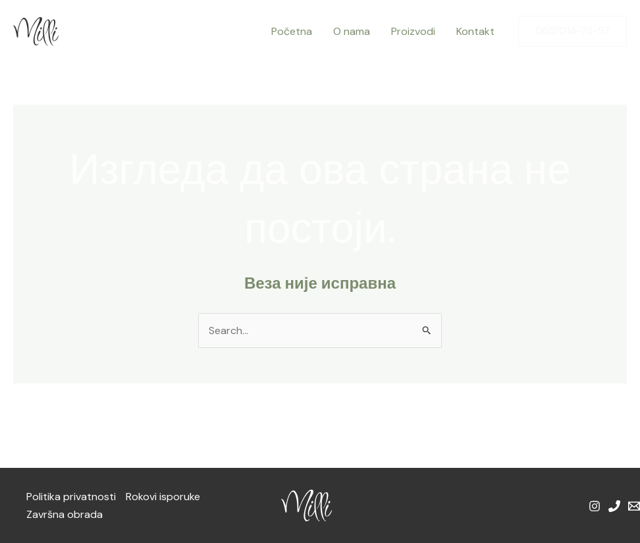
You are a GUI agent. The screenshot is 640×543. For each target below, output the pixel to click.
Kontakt (475, 31)
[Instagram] (594, 506)
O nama (351, 31)
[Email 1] (634, 506)
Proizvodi (413, 31)
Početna (291, 31)
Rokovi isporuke (163, 496)
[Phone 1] (614, 506)
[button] (572, 31)
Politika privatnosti (71, 496)
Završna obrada (64, 514)
